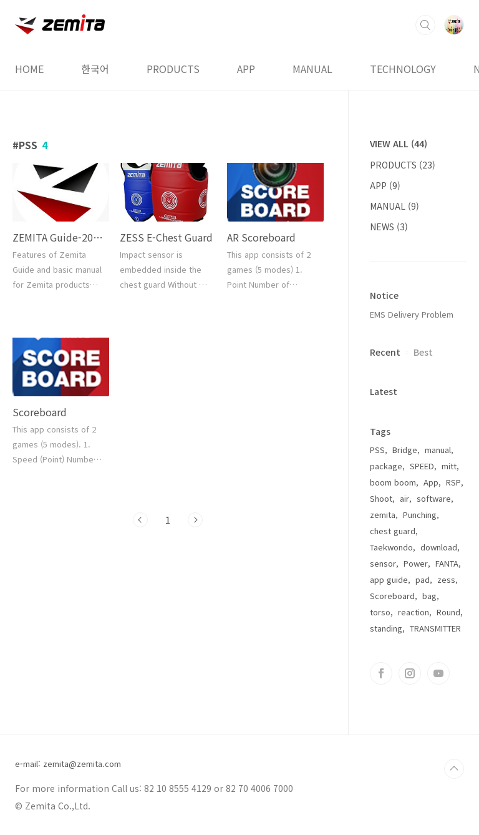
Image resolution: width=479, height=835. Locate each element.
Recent (385, 352)
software (434, 498)
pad (422, 579)
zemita (382, 514)
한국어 (95, 68)
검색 (425, 25)
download (438, 547)
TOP (454, 769)
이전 (140, 519)
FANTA (446, 563)
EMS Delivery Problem (411, 314)
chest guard (392, 531)
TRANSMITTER (435, 628)
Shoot (381, 498)
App (430, 482)
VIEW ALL (398, 143)
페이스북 (381, 673)
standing (386, 628)
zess (446, 579)
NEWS (389, 226)
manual (438, 450)
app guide (389, 579)
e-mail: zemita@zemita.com (68, 764)
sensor (383, 563)
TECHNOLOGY (403, 68)
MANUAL (312, 68)
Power (416, 563)
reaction (413, 612)
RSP (453, 482)
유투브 (438, 673)
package (386, 466)
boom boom (393, 482)
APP (246, 68)
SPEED (422, 466)
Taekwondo (391, 547)
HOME (29, 68)
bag (429, 596)
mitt (449, 466)
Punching (420, 514)
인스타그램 (410, 673)
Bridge (404, 450)
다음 (195, 519)
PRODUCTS (173, 68)
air (404, 498)
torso (380, 612)
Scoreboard (392, 596)
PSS (377, 450)
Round (448, 612)
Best (423, 352)
